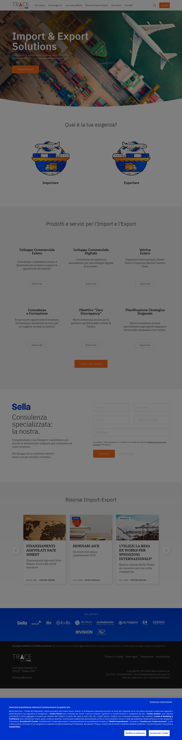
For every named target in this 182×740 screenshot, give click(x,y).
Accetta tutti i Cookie (159, 733)
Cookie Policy (14, 726)
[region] (91, 719)
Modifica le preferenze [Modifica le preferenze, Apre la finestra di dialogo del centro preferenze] (135, 733)
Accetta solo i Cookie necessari (161, 702)
